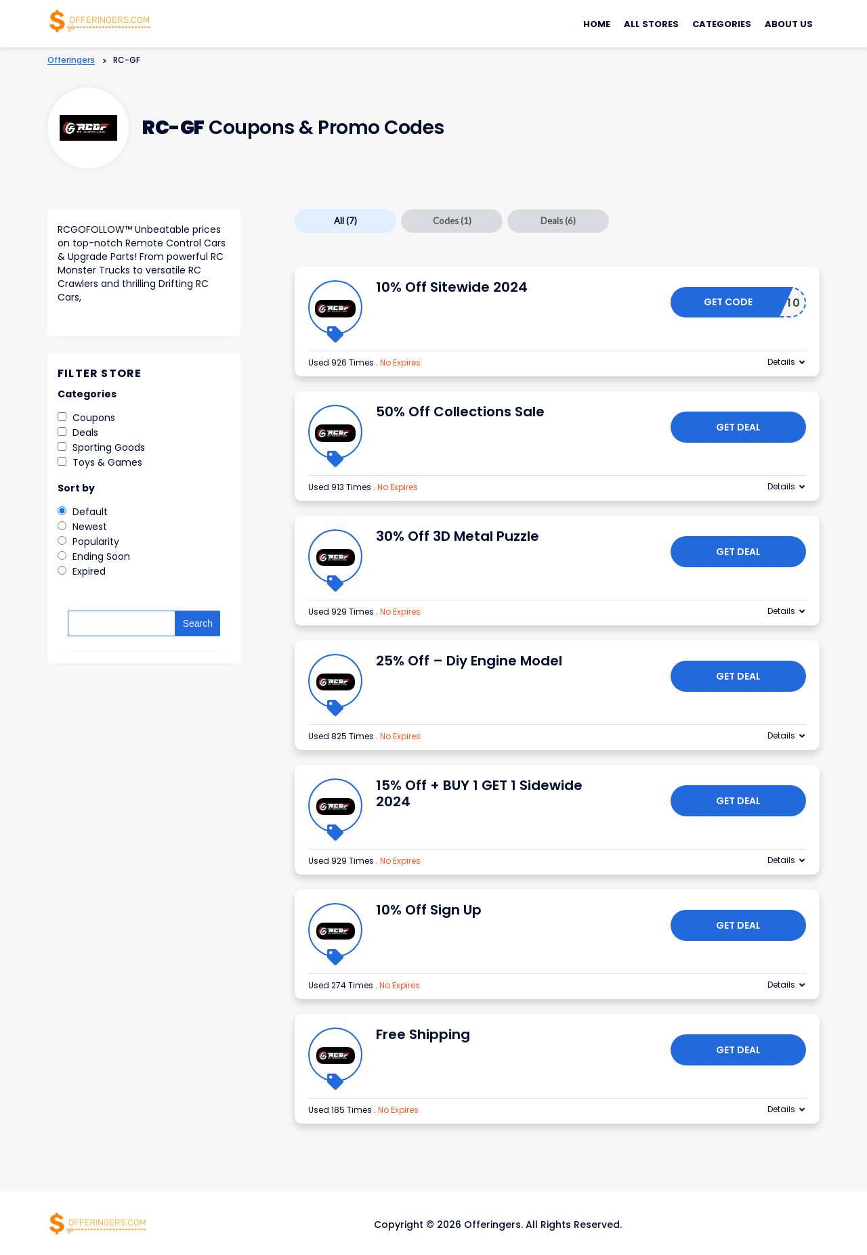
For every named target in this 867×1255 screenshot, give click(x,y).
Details (781, 362)
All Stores (651, 24)
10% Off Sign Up (429, 909)
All (345, 220)
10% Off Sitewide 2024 (452, 287)
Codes (452, 220)
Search (198, 623)
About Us (789, 24)
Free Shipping (423, 1034)
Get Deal (738, 427)
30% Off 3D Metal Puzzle (457, 536)
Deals (558, 220)
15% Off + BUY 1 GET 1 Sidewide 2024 (479, 793)
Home (596, 24)
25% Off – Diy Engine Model (469, 660)
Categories (721, 24)
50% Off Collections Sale (460, 411)
